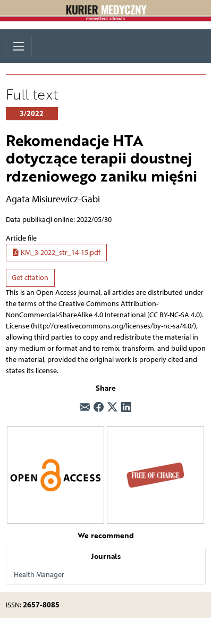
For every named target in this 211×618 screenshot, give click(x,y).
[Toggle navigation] (19, 46)
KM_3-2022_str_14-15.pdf (56, 252)
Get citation (30, 277)
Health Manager (39, 574)
